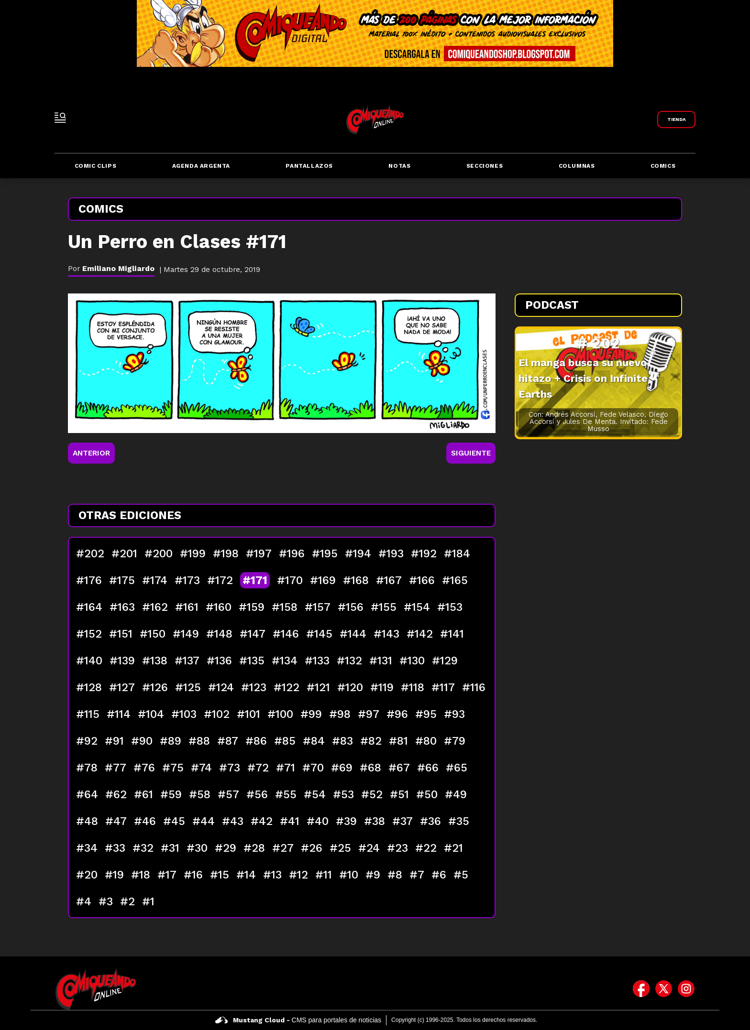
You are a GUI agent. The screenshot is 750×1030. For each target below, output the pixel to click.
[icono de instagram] (686, 989)
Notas (399, 166)
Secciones (484, 166)
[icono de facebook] (641, 989)
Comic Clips (96, 166)
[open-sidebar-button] (60, 117)
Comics (663, 166)
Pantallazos (309, 166)
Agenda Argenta (201, 166)
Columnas (577, 166)
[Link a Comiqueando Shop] (676, 119)
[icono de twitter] (663, 989)
